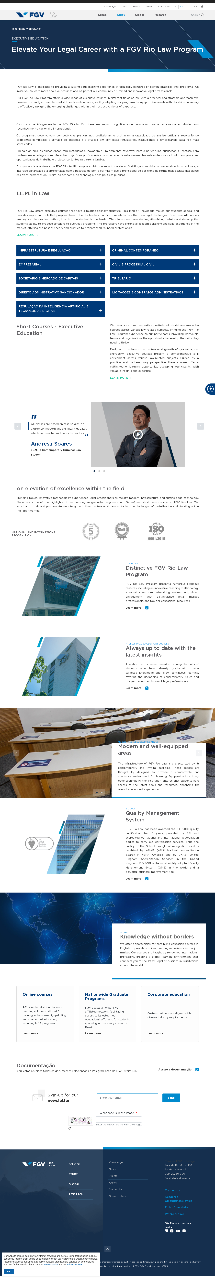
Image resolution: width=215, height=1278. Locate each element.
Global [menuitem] (139, 15)
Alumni (149, 7)
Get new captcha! (69, 1130)
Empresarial (60, 264)
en (181, 7)
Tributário (154, 278)
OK (9, 1271)
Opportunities (117, 1198)
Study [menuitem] (121, 15)
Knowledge (110, 7)
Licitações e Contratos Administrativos (154, 292)
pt (176, 7)
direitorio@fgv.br (181, 1179)
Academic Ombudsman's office (178, 1200)
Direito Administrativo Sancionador (60, 292)
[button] (30, 432)
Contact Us (164, 7)
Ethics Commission (177, 1209)
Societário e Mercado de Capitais (60, 278)
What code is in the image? (117, 1114)
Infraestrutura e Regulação (60, 250)
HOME (14, 29)
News (124, 7)
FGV (105, 1)
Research (76, 1196)
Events (136, 7)
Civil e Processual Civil (154, 264)
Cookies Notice (50, 1264)
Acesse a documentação (178, 1071)
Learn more (137, 608)
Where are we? (175, 1215)
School (74, 1166)
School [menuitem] (102, 15)
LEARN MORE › (27, 235)
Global (74, 1186)
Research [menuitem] (160, 15)
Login (196, 7)
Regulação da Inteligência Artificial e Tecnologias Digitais (60, 309)
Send (171, 1099)
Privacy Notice (74, 1264)
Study (73, 1176)
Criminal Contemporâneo (154, 250)
